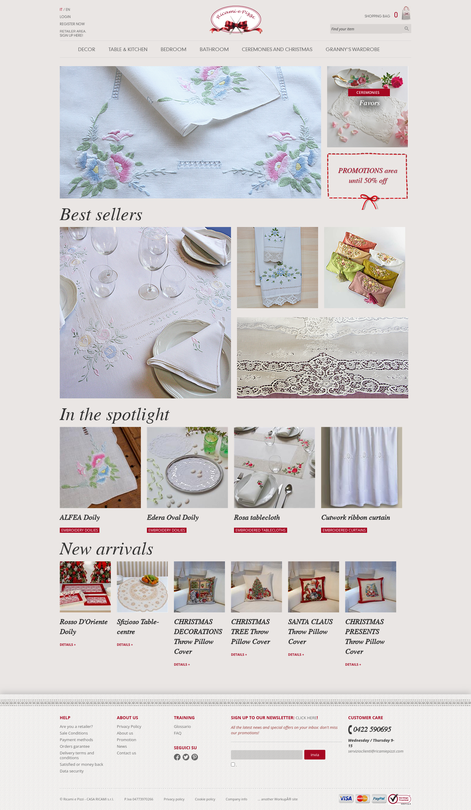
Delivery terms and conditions (77, 755)
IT (61, 10)
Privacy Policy (129, 726)
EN (68, 10)
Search (406, 28)
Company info (237, 799)
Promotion (126, 739)
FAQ (177, 733)
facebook (177, 757)
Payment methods (76, 739)
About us (125, 733)
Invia (315, 754)
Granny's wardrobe (353, 49)
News (122, 746)
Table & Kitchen (127, 49)
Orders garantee (75, 746)
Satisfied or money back (81, 764)
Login (65, 17)
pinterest (194, 757)
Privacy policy (174, 799)
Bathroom (214, 49)
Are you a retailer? (76, 726)
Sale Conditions (74, 733)
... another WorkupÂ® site (278, 799)
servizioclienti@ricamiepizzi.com (375, 751)
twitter (186, 757)
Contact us (126, 753)
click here (306, 717)
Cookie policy (205, 799)
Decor (86, 49)
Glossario (182, 726)
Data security (72, 771)
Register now (72, 24)
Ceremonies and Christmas (277, 49)
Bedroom (173, 49)
